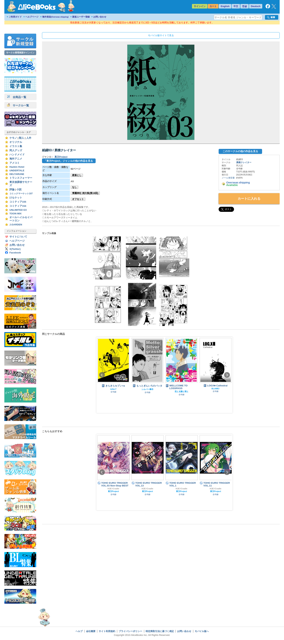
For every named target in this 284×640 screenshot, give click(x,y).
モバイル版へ (202, 631)
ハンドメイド (17, 154)
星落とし (77, 175)
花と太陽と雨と (182, 391)
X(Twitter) (15, 249)
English (225, 6)
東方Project (61, 156)
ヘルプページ (31, 17)
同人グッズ (15, 150)
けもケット (15, 197)
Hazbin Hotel (16, 167)
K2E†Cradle (113, 489)
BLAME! (216, 388)
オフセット (78, 199)
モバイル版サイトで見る (161, 35)
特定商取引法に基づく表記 (160, 631)
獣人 (21, 138)
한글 (244, 6)
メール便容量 (228, 178)
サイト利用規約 (107, 631)
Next (227, 375)
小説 (19, 189)
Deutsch (255, 6)
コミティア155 (17, 201)
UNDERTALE (16, 170)
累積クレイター (243, 162)
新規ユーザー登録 (81, 17)
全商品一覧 (16, 97)
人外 (28, 138)
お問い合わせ (99, 17)
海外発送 (55, 17)
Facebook (15, 252)
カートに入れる (249, 198)
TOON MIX (15, 213)
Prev (102, 375)
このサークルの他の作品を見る (240, 151)
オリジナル (15, 142)
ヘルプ (79, 631)
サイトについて (18, 236)
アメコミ (14, 163)
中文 (235, 6)
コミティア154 (17, 206)
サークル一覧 (18, 105)
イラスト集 (15, 146)
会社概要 (90, 631)
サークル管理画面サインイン (20, 52)
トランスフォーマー (20, 178)
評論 (11, 189)
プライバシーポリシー (130, 631)
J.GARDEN (15, 224)
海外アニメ (15, 158)
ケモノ (13, 138)
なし (74, 187)
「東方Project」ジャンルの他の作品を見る (68, 160)
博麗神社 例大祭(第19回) (85, 193)
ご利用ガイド (15, 17)
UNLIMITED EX (18, 210)
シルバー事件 (147, 389)
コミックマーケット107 (21, 193)
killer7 (113, 389)
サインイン (200, 6)
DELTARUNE (16, 174)
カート (213, 6)
